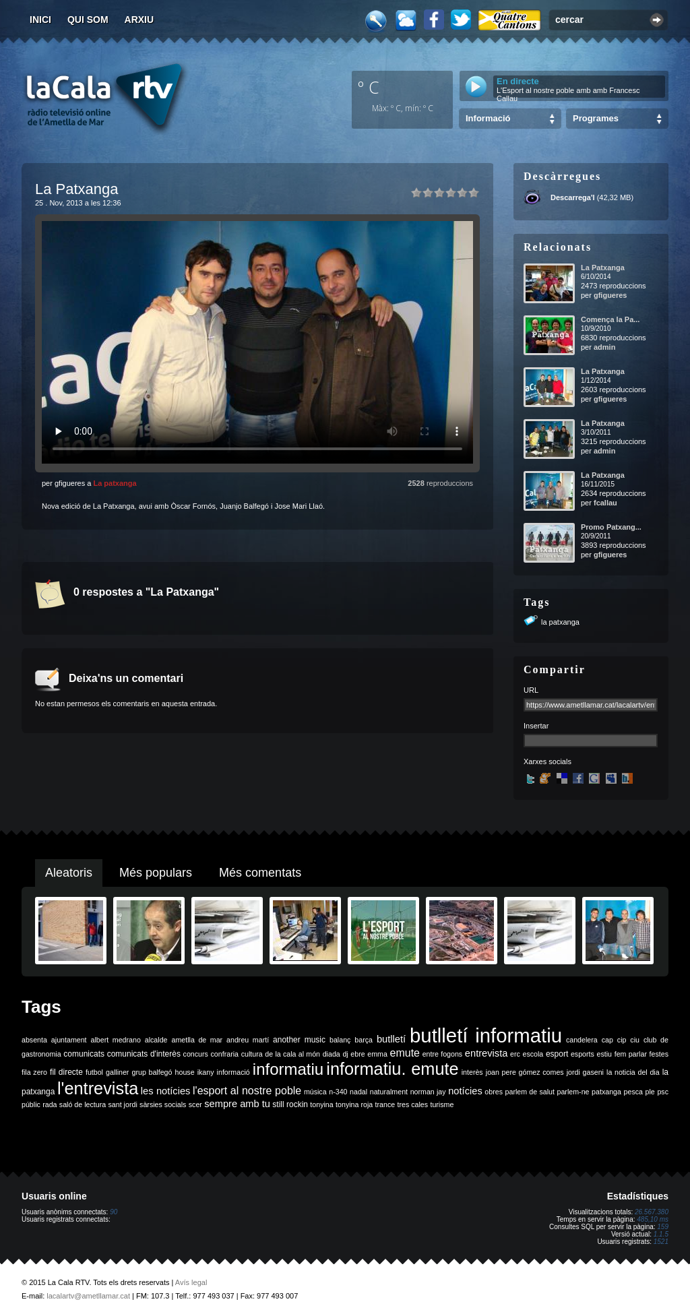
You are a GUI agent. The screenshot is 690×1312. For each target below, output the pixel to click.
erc (515, 1054)
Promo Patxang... (611, 527)
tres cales (412, 1104)
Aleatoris (68, 872)
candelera (582, 1040)
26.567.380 (651, 1212)
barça (363, 1040)
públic (31, 1104)
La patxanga (114, 483)
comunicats (83, 1054)
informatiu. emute (392, 1068)
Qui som (87, 19)
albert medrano (116, 1040)
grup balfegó (151, 1072)
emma (377, 1054)
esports (582, 1054)
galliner (117, 1072)
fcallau (605, 503)
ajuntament (69, 1040)
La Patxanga (603, 267)
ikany (205, 1072)
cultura (252, 1054)
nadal (358, 1092)
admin (604, 347)
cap (607, 1040)
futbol (94, 1072)
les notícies (166, 1091)
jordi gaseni (585, 1072)
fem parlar (631, 1054)
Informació (488, 118)
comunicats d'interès (144, 1054)
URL (531, 690)
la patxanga (560, 622)
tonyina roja (354, 1104)
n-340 (338, 1092)
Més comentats (260, 872)
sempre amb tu (237, 1103)
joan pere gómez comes (525, 1072)
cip (622, 1040)
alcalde (156, 1040)
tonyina (321, 1104)
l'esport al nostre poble (247, 1090)
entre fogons (442, 1054)
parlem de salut (530, 1092)
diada (331, 1054)
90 (113, 1212)
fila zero (34, 1072)
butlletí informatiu (486, 1035)
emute (405, 1053)
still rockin (290, 1104)
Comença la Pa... (610, 319)
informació (233, 1072)
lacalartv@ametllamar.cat (88, 1296)
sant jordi (122, 1104)
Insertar (536, 726)
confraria (225, 1054)
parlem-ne (573, 1092)
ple (650, 1092)
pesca (633, 1092)
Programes (596, 118)
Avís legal (191, 1282)
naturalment (389, 1092)
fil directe (66, 1072)
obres (493, 1092)
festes (659, 1054)
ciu (634, 1040)
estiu (605, 1054)
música (315, 1092)
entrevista (486, 1053)
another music (299, 1039)
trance (385, 1104)
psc (662, 1092)
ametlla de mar (196, 1040)
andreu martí (247, 1040)
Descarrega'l (573, 197)
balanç (340, 1040)
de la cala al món (292, 1054)
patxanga (606, 1092)
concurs (195, 1054)
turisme (441, 1104)
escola (532, 1054)
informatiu (288, 1069)
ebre (357, 1054)
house (185, 1072)
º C (368, 86)
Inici (40, 19)
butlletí (391, 1039)
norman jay (428, 1092)
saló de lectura (82, 1104)
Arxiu (139, 19)
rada (49, 1104)
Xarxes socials (547, 761)
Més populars (155, 872)
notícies (465, 1091)
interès (472, 1072)
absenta (34, 1040)
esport (557, 1054)
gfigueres (610, 295)
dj (345, 1054)
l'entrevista (97, 1088)
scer (195, 1104)
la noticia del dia (633, 1072)
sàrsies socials (162, 1104)
